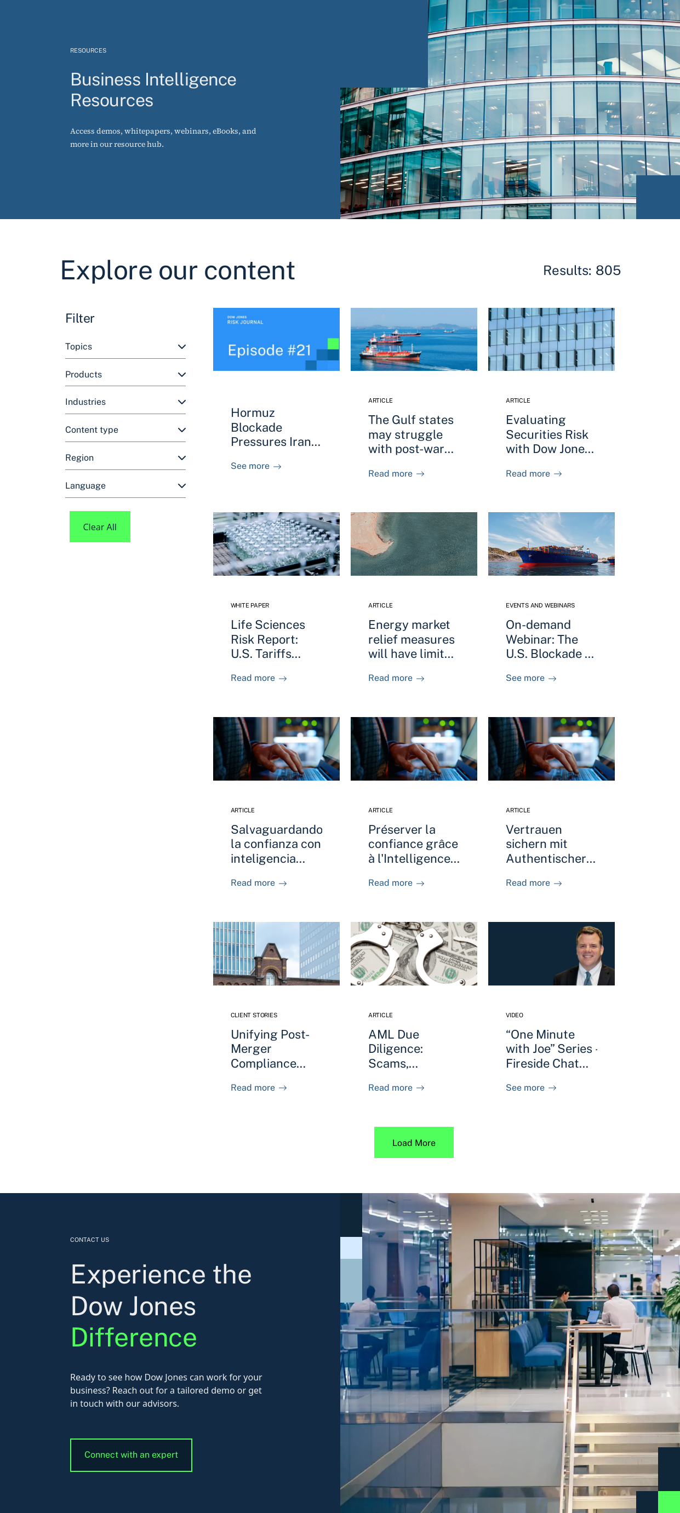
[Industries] (125, 402)
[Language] (125, 486)
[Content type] (125, 430)
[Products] (125, 375)
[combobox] (125, 347)
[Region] (125, 458)
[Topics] (125, 347)
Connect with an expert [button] (131, 1454)
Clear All (100, 527)
